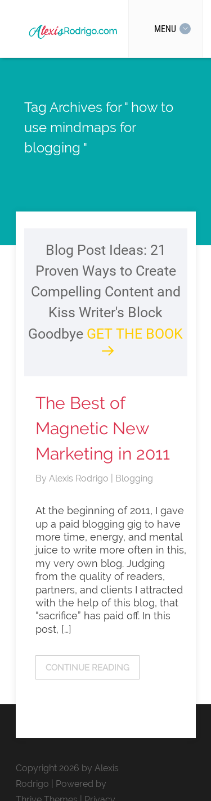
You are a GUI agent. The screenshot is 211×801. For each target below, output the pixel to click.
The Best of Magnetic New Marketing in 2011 (102, 428)
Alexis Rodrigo (80, 478)
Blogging (134, 478)
